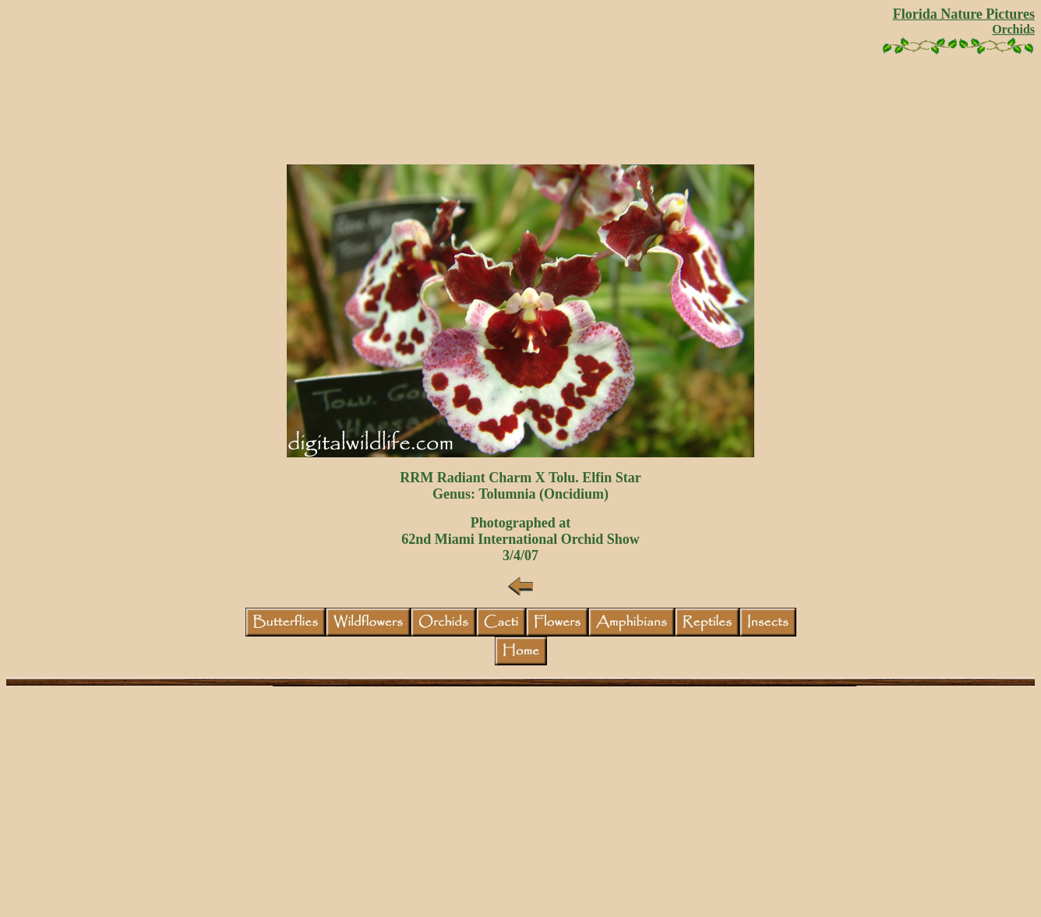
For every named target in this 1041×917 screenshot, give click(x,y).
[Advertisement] (520, 115)
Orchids (1013, 29)
